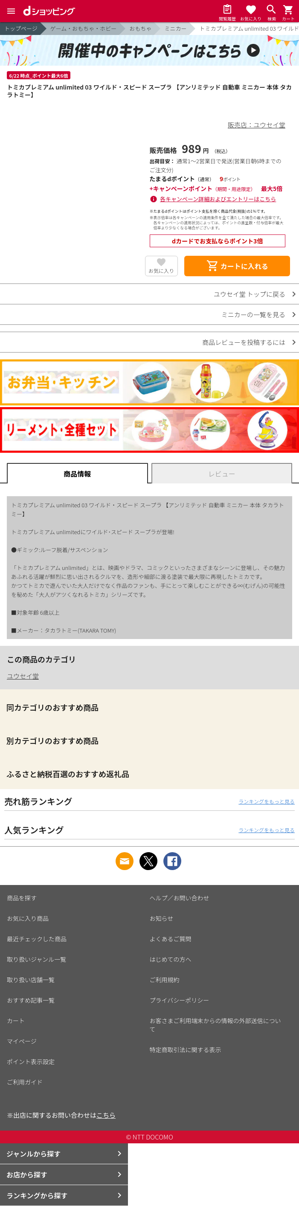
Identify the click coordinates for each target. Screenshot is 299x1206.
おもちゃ (140, 28)
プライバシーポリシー (179, 1000)
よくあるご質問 (171, 938)
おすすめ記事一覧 (31, 1000)
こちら (106, 1115)
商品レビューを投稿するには (243, 342)
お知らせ (162, 918)
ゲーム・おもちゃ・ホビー (83, 28)
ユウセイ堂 (23, 675)
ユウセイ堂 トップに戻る (249, 294)
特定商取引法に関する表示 (185, 1049)
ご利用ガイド (25, 1082)
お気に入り (161, 270)
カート (16, 1020)
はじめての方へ (171, 959)
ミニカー (175, 28)
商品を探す (22, 898)
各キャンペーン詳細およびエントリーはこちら (218, 199)
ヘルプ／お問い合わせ (179, 898)
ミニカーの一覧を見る (253, 314)
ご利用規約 (165, 979)
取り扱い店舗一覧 (31, 979)
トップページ (21, 28)
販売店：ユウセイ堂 (256, 124)
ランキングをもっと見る (266, 801)
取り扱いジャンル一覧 (36, 959)
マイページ (22, 1041)
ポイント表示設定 (31, 1061)
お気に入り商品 (28, 918)
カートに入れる (237, 266)
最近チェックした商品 (37, 938)
